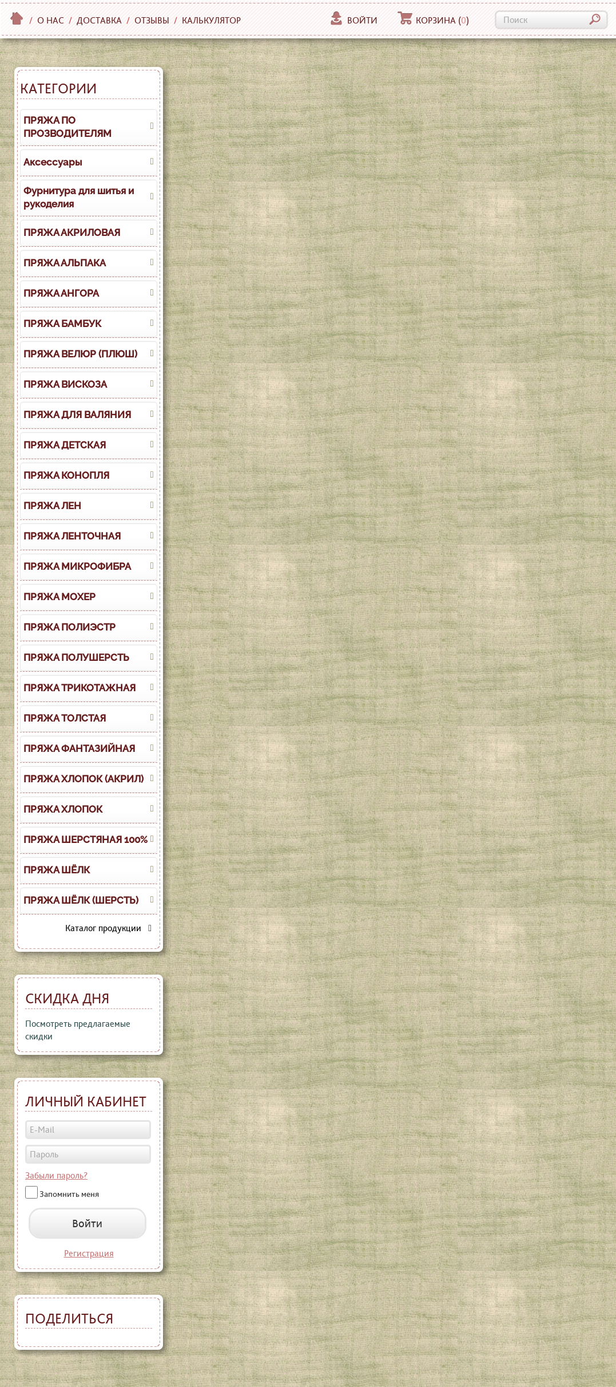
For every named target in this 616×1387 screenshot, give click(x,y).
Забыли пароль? (56, 1175)
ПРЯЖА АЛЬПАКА (64, 263)
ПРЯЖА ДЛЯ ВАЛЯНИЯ (77, 414)
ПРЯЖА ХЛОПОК (62, 809)
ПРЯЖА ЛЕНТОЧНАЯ (72, 536)
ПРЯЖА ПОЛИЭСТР (69, 627)
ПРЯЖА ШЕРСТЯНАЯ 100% (85, 839)
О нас (50, 20)
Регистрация (89, 1253)
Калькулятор (211, 20)
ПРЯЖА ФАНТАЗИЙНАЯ (79, 748)
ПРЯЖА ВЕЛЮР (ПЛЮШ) (80, 354)
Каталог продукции (108, 928)
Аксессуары (52, 162)
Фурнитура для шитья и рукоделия (78, 197)
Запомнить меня (69, 1194)
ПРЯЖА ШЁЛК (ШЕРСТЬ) (80, 900)
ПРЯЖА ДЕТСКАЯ (64, 445)
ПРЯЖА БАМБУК (62, 323)
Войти (353, 20)
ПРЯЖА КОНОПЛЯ (66, 475)
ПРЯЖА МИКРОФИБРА (77, 566)
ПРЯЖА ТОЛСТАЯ (64, 718)
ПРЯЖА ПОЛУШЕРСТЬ (76, 657)
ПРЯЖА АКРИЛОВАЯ (71, 232)
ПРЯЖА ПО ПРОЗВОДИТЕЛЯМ (67, 127)
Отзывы (151, 20)
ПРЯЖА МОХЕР (59, 596)
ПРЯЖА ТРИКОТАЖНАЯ (79, 687)
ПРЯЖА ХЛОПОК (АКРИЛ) (83, 779)
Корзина (433, 20)
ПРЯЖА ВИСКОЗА (65, 384)
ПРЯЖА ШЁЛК (56, 870)
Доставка (99, 20)
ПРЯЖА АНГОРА (61, 293)
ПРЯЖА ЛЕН (52, 505)
